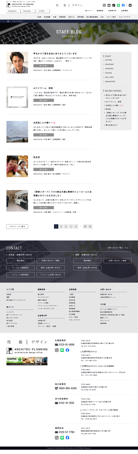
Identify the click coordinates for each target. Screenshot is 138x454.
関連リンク (104, 318)
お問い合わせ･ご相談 (51, 260)
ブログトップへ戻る (17, 226)
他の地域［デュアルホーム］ (16, 300)
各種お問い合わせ (106, 294)
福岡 (7, 297)
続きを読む (44, 66)
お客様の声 (41, 321)
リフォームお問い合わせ (50, 274)
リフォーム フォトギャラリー (48, 306)
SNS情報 (72, 314)
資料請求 (20, 260)
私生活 (108, 109)
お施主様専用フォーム (108, 297)
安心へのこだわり (12, 318)
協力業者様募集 (74, 311)
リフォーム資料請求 (20, 274)
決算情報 (72, 303)
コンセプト (10, 312)
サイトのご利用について (108, 309)
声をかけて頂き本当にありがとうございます (116, 96)
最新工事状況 (42, 300)
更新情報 (103, 323)
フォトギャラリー (44, 297)
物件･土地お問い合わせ (50, 268)
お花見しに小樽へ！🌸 (115, 105)
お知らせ (72, 306)
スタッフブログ (74, 320)
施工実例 (41, 294)
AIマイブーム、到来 (113, 102)
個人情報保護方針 (106, 312)
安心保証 (9, 321)
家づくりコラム (11, 323)
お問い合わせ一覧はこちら (117, 248)
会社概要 (72, 297)
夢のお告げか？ (112, 125)
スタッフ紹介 (73, 317)
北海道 (8, 294)
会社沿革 (72, 300)
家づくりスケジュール (14, 315)
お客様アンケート (44, 323)
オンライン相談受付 (20, 268)
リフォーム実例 (43, 303)
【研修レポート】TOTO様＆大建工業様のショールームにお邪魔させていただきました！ (116, 117)
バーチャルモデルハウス (46, 309)
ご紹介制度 (10, 326)
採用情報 (72, 309)
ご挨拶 (71, 294)
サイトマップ (104, 321)
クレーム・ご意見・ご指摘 (47, 326)
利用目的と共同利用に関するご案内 (112, 315)
